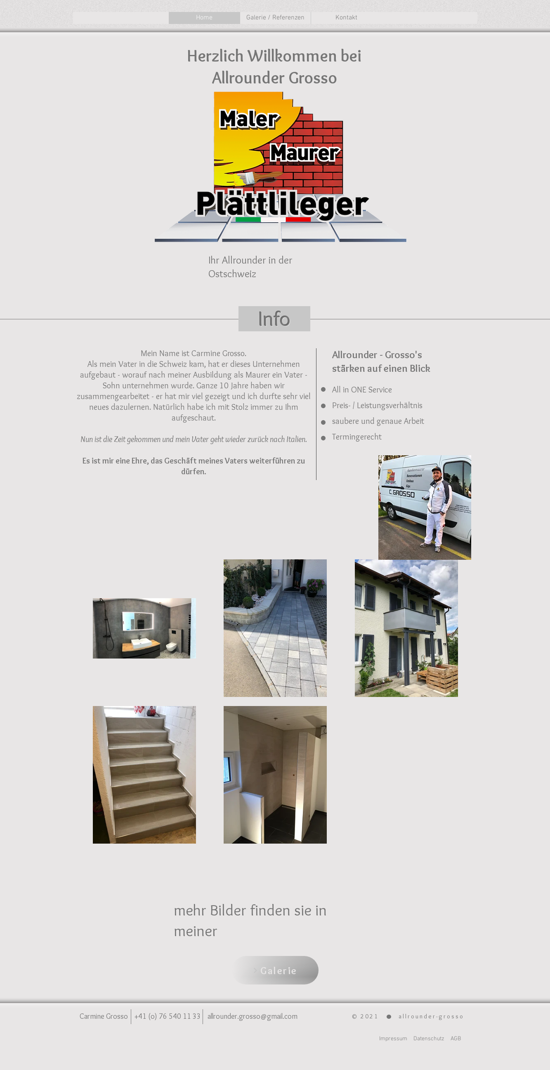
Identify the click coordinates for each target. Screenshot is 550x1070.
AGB (456, 1038)
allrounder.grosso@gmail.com (252, 1016)
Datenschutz (428, 1038)
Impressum (393, 1038)
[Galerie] (275, 970)
